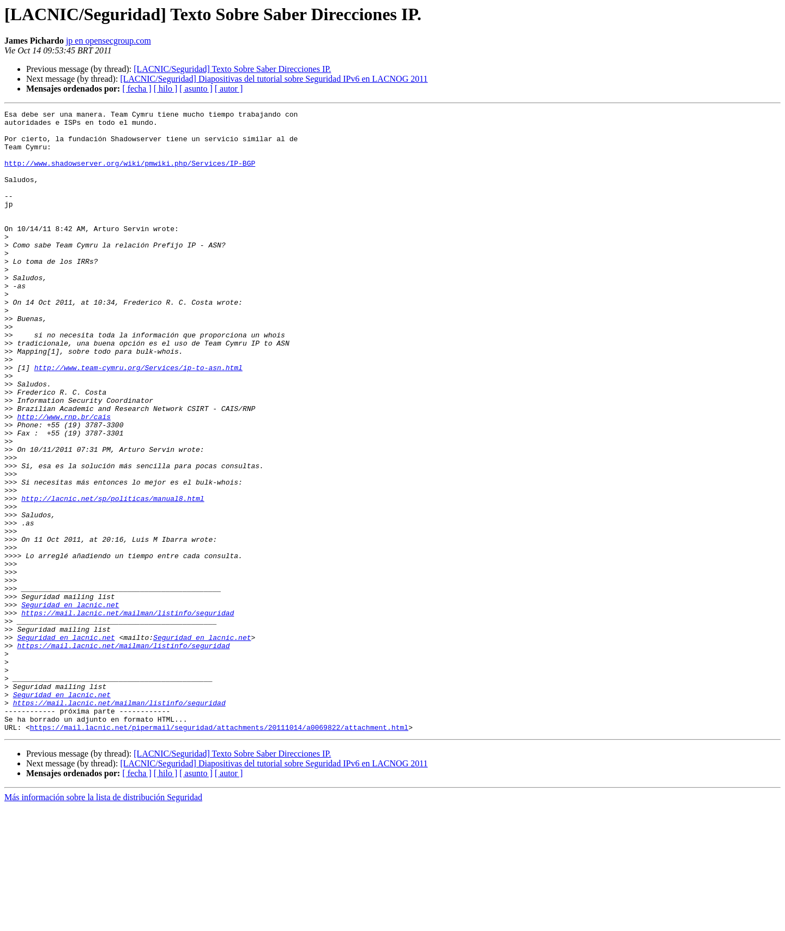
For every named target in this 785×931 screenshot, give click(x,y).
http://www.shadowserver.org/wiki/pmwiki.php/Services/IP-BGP (129, 174)
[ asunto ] (195, 88)
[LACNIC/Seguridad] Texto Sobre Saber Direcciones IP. (232, 69)
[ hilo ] (166, 88)
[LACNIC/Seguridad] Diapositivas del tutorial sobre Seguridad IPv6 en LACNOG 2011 (273, 78)
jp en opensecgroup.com (108, 40)
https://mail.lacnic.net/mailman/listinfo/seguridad (127, 714)
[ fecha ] (136, 88)
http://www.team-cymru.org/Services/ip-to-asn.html (138, 420)
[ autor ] (229, 88)
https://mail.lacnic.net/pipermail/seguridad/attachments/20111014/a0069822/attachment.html (219, 851)
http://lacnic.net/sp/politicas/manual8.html (112, 577)
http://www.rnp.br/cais (64, 478)
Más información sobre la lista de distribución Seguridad (103, 921)
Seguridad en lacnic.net (70, 704)
